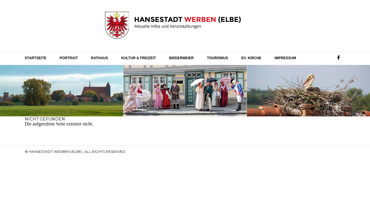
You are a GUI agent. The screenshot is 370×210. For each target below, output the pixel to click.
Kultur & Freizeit (138, 58)
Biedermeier (181, 58)
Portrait (69, 58)
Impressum (285, 58)
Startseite (36, 58)
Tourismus (217, 58)
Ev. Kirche (251, 58)
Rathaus (99, 58)
